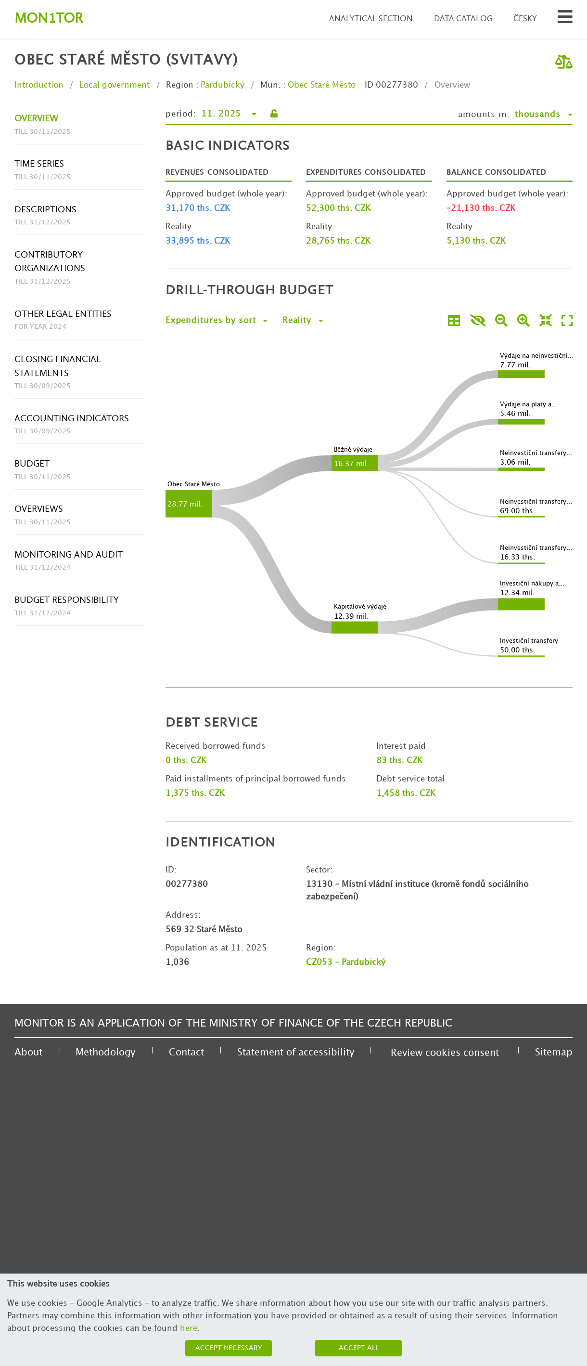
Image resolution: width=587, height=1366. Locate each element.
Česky (525, 19)
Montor (48, 19)
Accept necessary (228, 1348)
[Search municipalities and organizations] (565, 19)
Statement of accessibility (295, 1052)
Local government (114, 85)
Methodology (105, 1052)
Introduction (39, 85)
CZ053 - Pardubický (345, 962)
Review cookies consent (445, 1053)
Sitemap (554, 1052)
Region (179, 85)
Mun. (270, 85)
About (28, 1052)
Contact (186, 1052)
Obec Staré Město (322, 85)
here (188, 1328)
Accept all (359, 1348)
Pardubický (222, 85)
